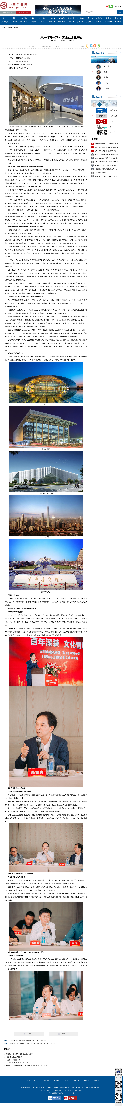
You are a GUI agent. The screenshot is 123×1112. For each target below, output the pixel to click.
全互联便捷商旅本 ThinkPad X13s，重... (106, 176)
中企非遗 (118, 18)
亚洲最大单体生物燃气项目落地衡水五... (107, 147)
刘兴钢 (106, 88)
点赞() (29, 1033)
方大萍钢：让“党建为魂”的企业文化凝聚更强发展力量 (22, 1066)
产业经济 (52, 18)
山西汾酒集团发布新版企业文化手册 (17, 1063)
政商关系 (71, 18)
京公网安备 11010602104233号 (93, 1087)
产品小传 (118, 22)
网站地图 (76, 1080)
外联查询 (96, 1080)
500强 (42, 22)
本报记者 (86, 1080)
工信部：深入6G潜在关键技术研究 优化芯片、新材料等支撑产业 (28, 1043)
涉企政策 (61, 18)
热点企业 (98, 97)
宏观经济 (42, 18)
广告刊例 (66, 1080)
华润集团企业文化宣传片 (13, 1060)
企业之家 (61, 22)
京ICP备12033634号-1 (77, 1087)
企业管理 (33, 22)
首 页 (4, 18)
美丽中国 (89, 22)
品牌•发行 (57, 1080)
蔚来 (112, 127)
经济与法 (99, 22)
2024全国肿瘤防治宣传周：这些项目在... (107, 161)
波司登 (112, 132)
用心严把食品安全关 (101, 172)
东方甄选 (113, 116)
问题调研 (99, 18)
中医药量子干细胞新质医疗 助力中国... (106, 169)
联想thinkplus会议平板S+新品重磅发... (106, 165)
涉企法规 (52, 22)
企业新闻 (16, 27)
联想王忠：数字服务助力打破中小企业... (107, 154)
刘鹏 (105, 72)
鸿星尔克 (113, 110)
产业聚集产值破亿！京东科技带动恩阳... (107, 143)
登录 (116, 6)
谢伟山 (106, 77)
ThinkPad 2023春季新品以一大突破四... (106, 158)
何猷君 (106, 66)
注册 (119, 6)
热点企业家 (99, 53)
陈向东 (106, 83)
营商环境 (23, 18)
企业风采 (23, 22)
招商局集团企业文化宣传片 (14, 1057)
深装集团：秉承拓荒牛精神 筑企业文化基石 (19, 1054)
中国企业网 (8, 27)
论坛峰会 (80, 18)
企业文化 (71, 22)
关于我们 (27, 1080)
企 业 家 (109, 18)
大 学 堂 (14, 22)
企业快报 (14, 18)
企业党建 (33, 18)
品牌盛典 (4, 22)
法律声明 (46, 1080)
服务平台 (80, 22)
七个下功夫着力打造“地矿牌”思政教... (106, 151)
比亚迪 (112, 121)
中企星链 (108, 22)
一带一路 (89, 18)
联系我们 (37, 1080)
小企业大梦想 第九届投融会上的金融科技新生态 (23, 1040)
